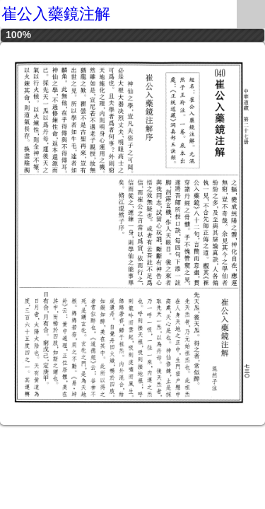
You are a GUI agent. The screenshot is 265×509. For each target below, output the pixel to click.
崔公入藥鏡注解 (55, 14)
